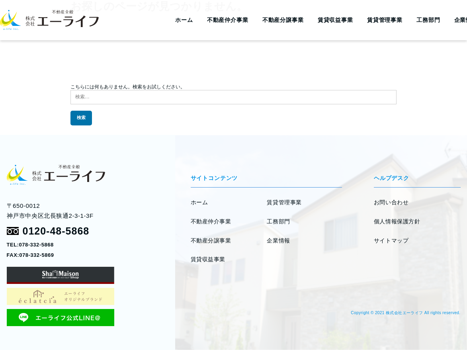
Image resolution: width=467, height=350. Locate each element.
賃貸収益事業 (335, 20)
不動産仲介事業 (227, 20)
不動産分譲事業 (283, 20)
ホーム (184, 20)
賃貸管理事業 (385, 20)
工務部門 (428, 20)
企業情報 (278, 240)
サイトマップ (391, 240)
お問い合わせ (391, 202)
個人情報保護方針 (397, 221)
